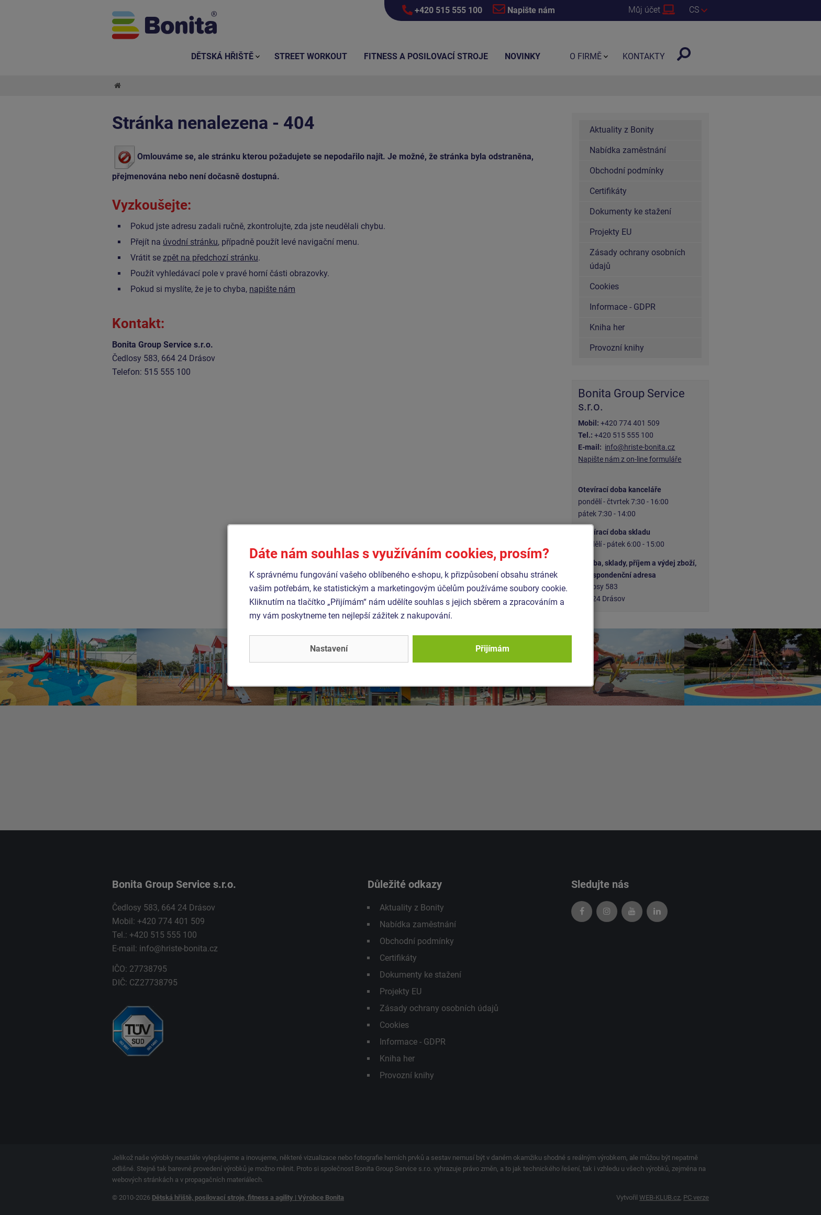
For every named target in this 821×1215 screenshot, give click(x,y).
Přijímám (492, 649)
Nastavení (329, 649)
